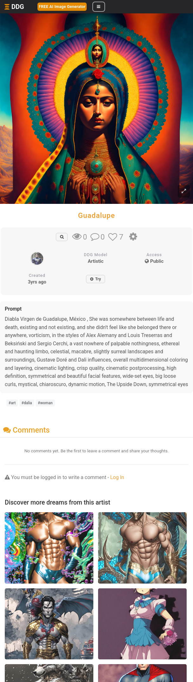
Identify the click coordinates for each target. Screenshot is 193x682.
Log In (117, 477)
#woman (45, 403)
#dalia (27, 403)
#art (12, 403)
